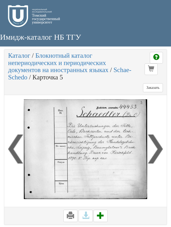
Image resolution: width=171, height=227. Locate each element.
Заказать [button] (152, 88)
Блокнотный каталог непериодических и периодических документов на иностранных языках (58, 62)
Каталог (19, 55)
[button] (151, 69)
